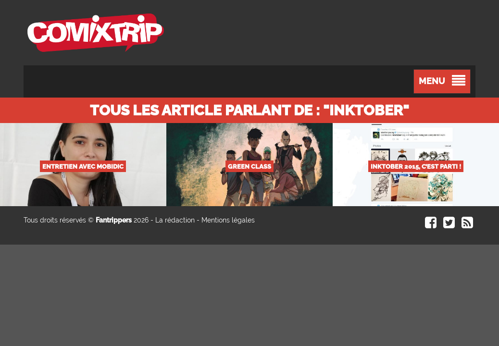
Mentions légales (228, 220)
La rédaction (175, 220)
